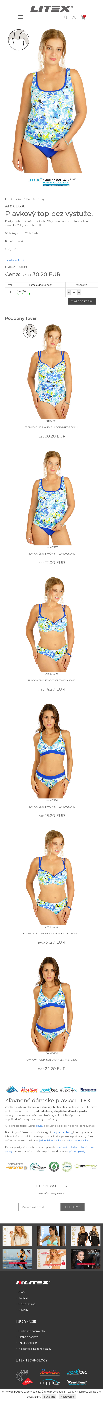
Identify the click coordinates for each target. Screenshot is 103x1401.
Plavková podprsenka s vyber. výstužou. (51, 1059)
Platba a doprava (27, 1337)
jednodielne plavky (50, 1140)
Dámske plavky (35, 199)
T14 (30, 266)
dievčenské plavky (66, 1147)
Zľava (19, 199)
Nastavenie (67, 1396)
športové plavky (78, 1140)
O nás (20, 1292)
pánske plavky (77, 1151)
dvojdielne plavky (62, 1132)
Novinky (22, 1309)
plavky (39, 1125)
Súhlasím (49, 1396)
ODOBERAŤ (72, 1207)
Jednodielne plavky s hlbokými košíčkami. (51, 427)
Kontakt (22, 1298)
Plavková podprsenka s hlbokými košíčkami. (51, 933)
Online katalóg (26, 1304)
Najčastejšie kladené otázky (33, 1348)
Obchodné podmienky (30, 1331)
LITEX (8, 199)
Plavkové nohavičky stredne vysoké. (51, 553)
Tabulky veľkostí (14, 260)
